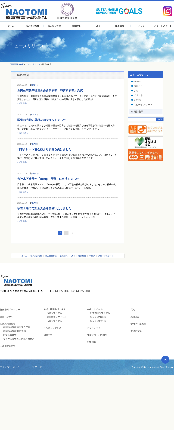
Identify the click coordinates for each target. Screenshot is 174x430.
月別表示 (138, 111)
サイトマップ (35, 367)
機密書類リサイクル (57, 316)
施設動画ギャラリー (10, 309)
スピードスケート (163, 25)
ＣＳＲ (34, 114)
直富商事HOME (17, 64)
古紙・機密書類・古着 (55, 309)
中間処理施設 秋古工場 (14, 331)
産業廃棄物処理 (8, 323)
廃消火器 (134, 316)
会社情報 (76, 25)
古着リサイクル (54, 320)
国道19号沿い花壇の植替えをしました (41, 120)
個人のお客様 (54, 25)
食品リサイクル (95, 309)
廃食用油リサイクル (100, 312)
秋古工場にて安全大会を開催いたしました (44, 208)
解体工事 (48, 335)
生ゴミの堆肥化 (98, 316)
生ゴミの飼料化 (98, 320)
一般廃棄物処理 (8, 346)
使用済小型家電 (138, 323)
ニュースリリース (32, 64)
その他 (137, 100)
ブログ (141, 25)
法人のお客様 (32, 25)
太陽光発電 (136, 330)
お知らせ (35, 85)
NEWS (34, 144)
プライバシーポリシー (11, 367)
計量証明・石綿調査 (97, 335)
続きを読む (23, 103)
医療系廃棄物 (9, 335)
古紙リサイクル (54, 312)
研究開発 (91, 342)
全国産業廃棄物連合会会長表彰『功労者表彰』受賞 (50, 90)
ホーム (11, 25)
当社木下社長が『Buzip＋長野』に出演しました (48, 178)
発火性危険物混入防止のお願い (18, 338)
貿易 (132, 309)
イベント (138, 95)
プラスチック (93, 327)
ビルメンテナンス (52, 327)
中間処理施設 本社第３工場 (16, 327)
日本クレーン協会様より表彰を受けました (44, 149)
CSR (98, 25)
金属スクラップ (8, 316)
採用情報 (119, 25)
